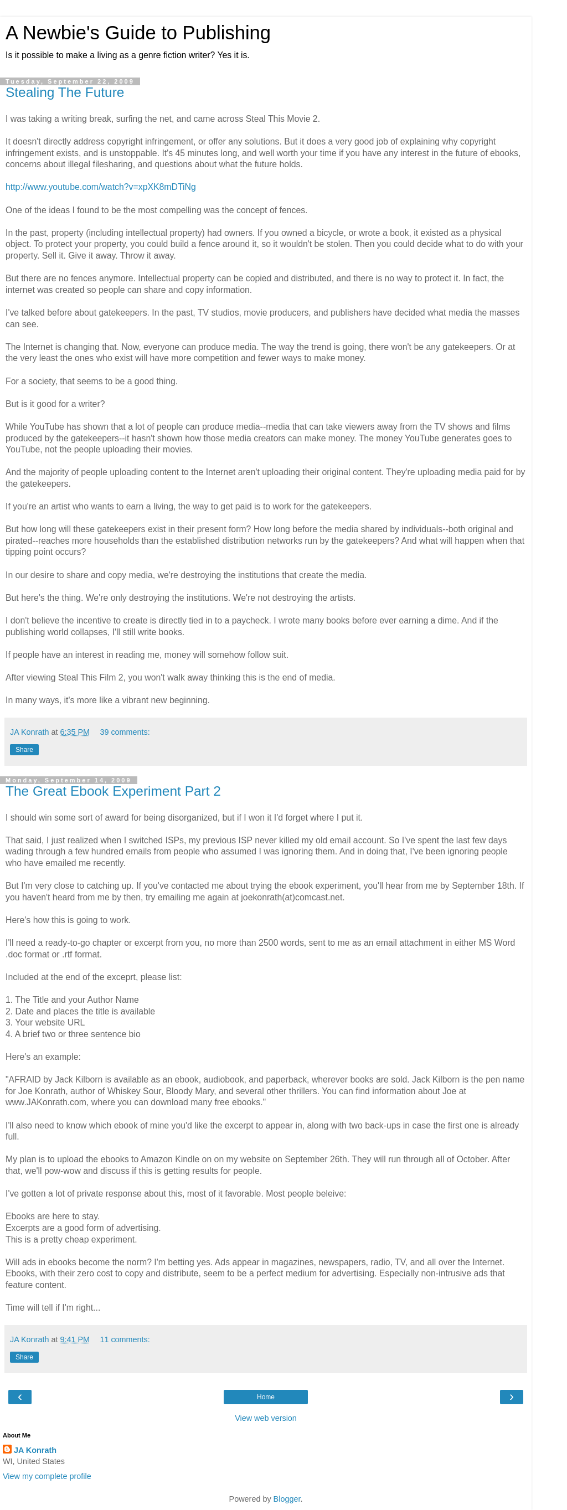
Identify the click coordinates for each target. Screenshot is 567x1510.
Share (24, 750)
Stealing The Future (65, 92)
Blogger (287, 1498)
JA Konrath (35, 1450)
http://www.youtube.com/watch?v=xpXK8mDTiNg (101, 187)
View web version (266, 1418)
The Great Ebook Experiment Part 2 (113, 791)
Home (266, 1397)
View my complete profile (47, 1476)
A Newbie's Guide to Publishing (138, 32)
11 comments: (125, 1339)
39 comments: (125, 732)
